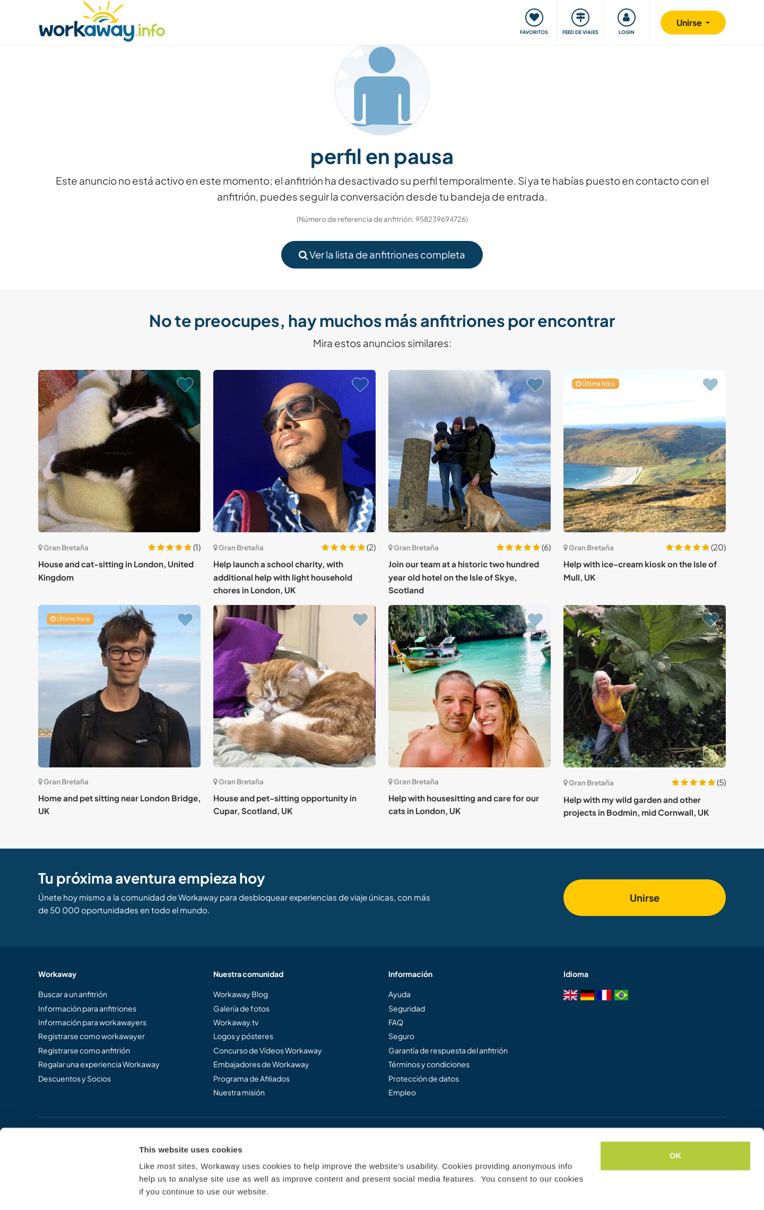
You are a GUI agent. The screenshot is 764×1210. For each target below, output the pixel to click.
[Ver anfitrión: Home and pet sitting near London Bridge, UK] (119, 686)
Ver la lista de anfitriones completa (382, 254)
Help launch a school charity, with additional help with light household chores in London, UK (282, 577)
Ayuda (399, 994)
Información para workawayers (92, 1022)
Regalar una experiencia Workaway (99, 1064)
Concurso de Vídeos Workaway (267, 1050)
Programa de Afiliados (251, 1078)
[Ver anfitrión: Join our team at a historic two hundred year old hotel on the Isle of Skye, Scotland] (469, 451)
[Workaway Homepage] (102, 20)
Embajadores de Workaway (261, 1064)
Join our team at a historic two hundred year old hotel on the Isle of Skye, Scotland (463, 577)
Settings (155, 1189)
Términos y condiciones (429, 1064)
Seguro (401, 1036)
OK (676, 1123)
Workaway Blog (240, 994)
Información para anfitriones (87, 1008)
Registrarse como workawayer (91, 1036)
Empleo (402, 1092)
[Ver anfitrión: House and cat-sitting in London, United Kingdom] (119, 451)
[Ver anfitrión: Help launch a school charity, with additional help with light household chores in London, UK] (294, 451)
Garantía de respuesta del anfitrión (448, 1050)
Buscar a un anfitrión (72, 994)
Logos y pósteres (243, 1036)
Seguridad (406, 1008)
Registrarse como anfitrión (84, 1050)
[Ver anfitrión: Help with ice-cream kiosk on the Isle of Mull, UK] (644, 451)
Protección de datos (423, 1078)
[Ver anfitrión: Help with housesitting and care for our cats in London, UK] (469, 686)
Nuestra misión (239, 1092)
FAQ (395, 1022)
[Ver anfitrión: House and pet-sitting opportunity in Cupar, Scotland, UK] (294, 686)
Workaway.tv (235, 1022)
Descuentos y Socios (74, 1078)
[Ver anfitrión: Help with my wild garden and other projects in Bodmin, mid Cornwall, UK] (644, 686)
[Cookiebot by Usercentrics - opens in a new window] (68, 1189)
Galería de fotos (241, 1008)
